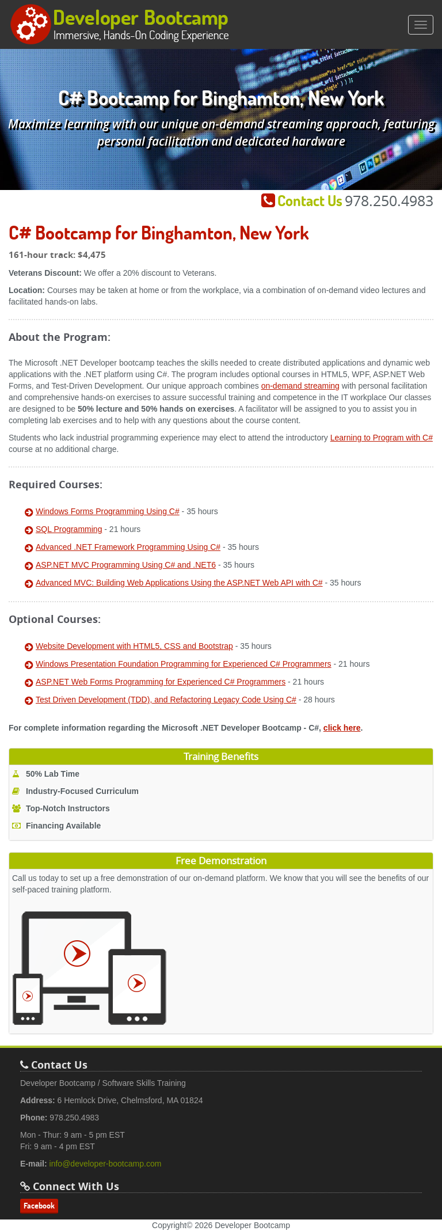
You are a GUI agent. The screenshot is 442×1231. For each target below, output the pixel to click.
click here (342, 727)
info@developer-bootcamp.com (105, 1163)
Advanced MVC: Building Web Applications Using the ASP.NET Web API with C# (179, 582)
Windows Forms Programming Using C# (108, 511)
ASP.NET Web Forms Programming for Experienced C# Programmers (160, 681)
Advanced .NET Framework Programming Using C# (128, 547)
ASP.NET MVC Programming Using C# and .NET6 (126, 564)
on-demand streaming (300, 385)
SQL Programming (69, 529)
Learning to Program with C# (381, 437)
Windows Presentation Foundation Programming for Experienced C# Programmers (184, 663)
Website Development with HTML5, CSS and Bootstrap (134, 646)
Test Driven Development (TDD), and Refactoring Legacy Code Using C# (166, 699)
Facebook (39, 1205)
